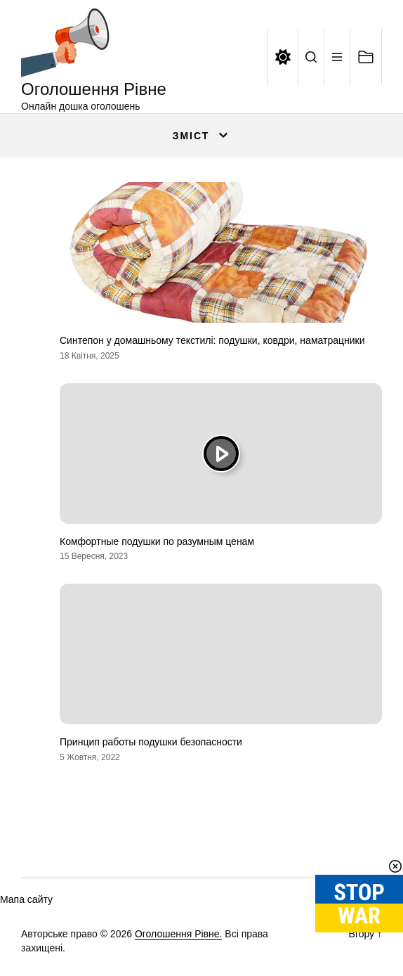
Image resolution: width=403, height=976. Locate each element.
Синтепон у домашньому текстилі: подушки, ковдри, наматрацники (212, 340)
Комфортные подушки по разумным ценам (157, 541)
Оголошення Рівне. (179, 933)
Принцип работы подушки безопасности (151, 741)
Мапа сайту (26, 899)
